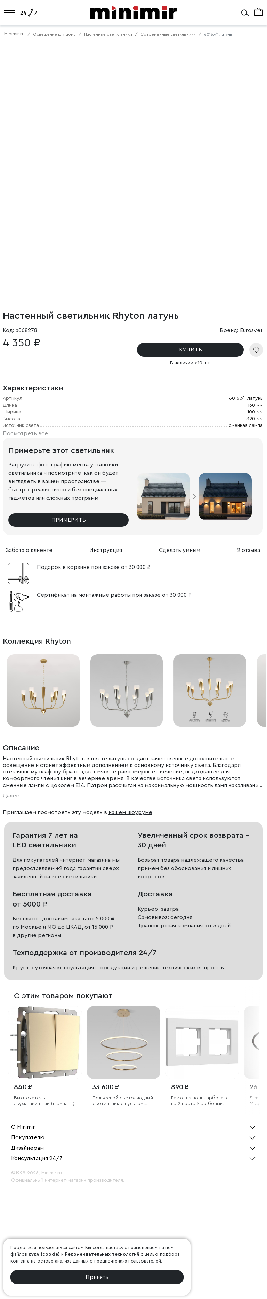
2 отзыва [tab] (248, 550)
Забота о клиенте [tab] (29, 550)
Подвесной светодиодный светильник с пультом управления (122, 1101)
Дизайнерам (27, 1148)
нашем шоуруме (130, 812)
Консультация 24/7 (37, 1158)
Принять (97, 1277)
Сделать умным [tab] (179, 550)
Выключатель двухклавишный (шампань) (44, 1100)
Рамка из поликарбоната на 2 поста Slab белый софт (200, 1101)
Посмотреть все (25, 433)
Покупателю (27, 1137)
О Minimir (23, 1127)
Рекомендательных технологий (102, 1254)
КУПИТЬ (190, 350)
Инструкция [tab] (105, 550)
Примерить (68, 520)
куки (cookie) (44, 1254)
